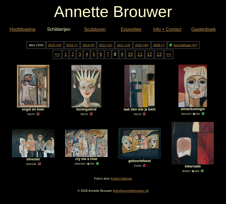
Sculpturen (95, 29)
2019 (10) (55, 45)
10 (130, 54)
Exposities (131, 29)
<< (57, 54)
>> (169, 54)
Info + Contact (167, 29)
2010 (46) (142, 45)
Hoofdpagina (22, 29)
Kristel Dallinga (121, 178)
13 (159, 54)
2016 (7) (72, 45)
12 (149, 54)
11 (139, 54)
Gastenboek (203, 29)
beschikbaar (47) (183, 45)
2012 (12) (105, 45)
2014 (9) (88, 45)
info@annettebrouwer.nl (130, 190)
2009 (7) (159, 45)
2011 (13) (124, 45)
